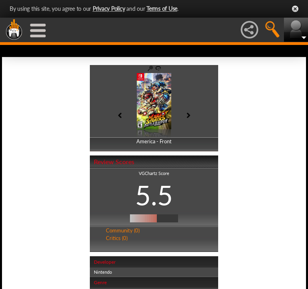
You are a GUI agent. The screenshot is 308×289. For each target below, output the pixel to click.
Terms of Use (161, 8)
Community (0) (123, 230)
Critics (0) (117, 238)
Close (295, 9)
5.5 (154, 195)
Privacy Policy (109, 8)
